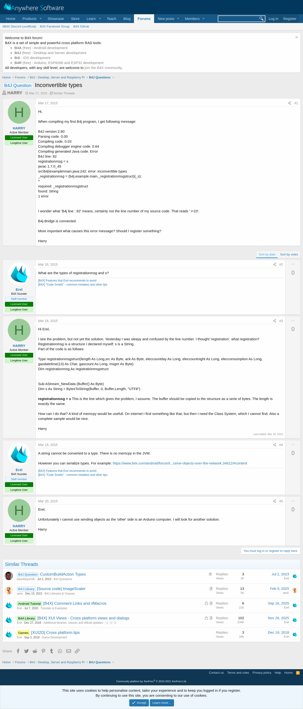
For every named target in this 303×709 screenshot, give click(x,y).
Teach (111, 19)
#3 (281, 321)
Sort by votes (289, 254)
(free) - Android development (40, 48)
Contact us (216, 672)
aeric (20, 593)
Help (278, 672)
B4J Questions (62, 579)
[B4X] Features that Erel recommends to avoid (67, 280)
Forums (144, 19)
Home (10, 19)
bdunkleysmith (26, 579)
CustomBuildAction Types (63, 574)
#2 (281, 264)
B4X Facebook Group (55, 26)
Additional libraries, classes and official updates (73, 622)
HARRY (14, 93)
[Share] (289, 103)
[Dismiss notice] (296, 37)
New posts (166, 19)
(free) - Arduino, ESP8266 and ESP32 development (58, 63)
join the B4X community (103, 68)
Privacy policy (262, 672)
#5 (281, 501)
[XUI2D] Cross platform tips (55, 632)
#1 (296, 103)
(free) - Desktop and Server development (50, 53)
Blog (126, 19)
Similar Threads (64, 93)
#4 (281, 445)
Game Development (54, 637)
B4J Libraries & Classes (60, 593)
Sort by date (267, 254)
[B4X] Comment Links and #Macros (74, 603)
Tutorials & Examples (53, 608)
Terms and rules (238, 672)
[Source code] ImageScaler (61, 588)
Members (192, 19)
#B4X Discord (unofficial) (19, 26)
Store (75, 19)
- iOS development (32, 58)
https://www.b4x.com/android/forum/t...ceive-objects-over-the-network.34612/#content (180, 463)
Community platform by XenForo (151, 681)
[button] (31, 18)
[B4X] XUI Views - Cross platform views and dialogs (83, 618)
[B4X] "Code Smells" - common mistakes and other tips (72, 284)
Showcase (56, 19)
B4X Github (81, 26)
